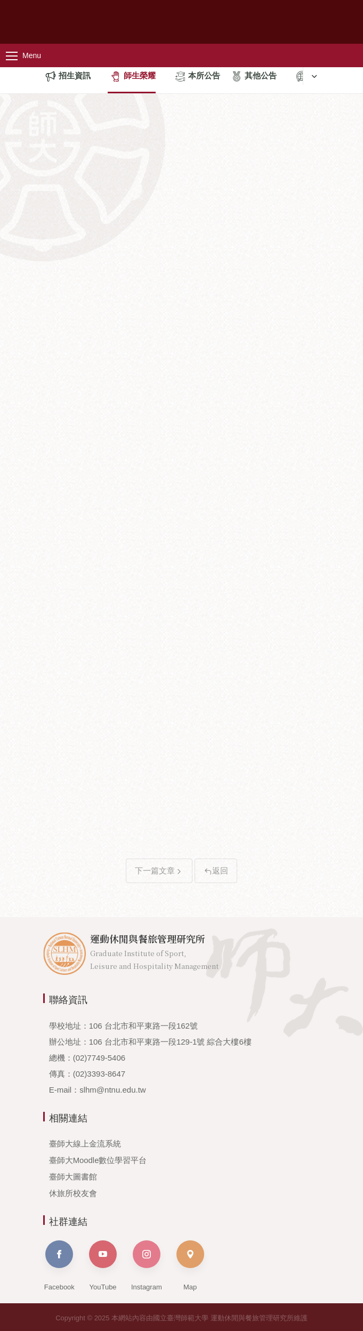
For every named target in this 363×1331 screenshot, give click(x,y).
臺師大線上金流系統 (85, 1143)
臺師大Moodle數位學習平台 (98, 1159)
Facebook (59, 1263)
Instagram (146, 1263)
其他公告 (254, 76)
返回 (216, 870)
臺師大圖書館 (73, 1175)
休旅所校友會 (73, 1191)
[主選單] (32, 55)
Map (190, 1263)
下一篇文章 (159, 870)
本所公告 (197, 76)
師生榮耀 (133, 76)
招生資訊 (68, 76)
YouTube (103, 1263)
